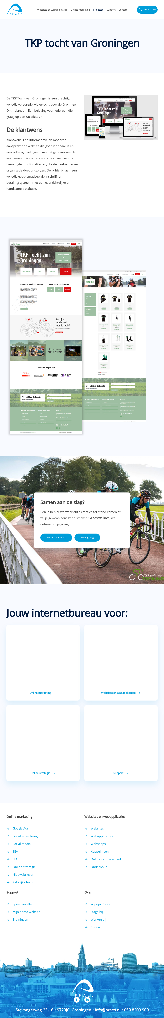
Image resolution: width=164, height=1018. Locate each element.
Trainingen (20, 919)
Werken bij (98, 919)
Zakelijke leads (23, 882)
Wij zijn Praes (100, 904)
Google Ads (21, 828)
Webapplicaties (102, 836)
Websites (97, 828)
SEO (15, 859)
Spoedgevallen (23, 904)
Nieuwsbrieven (23, 875)
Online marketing (80, 9)
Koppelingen (100, 851)
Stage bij (97, 912)
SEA (15, 851)
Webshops (98, 844)
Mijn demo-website (26, 912)
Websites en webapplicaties (52, 9)
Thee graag (87, 537)
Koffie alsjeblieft (56, 537)
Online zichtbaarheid (106, 859)
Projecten (98, 9)
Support (111, 9)
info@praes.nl (107, 1010)
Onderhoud (99, 867)
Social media (22, 844)
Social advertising (25, 836)
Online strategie (24, 867)
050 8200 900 (147, 9)
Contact (123, 9)
